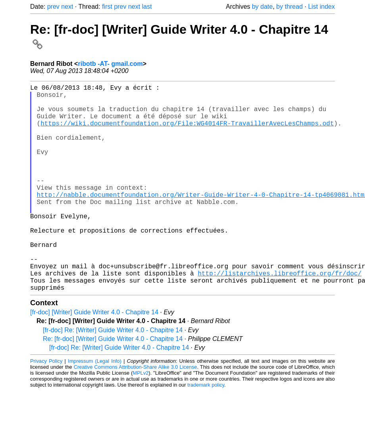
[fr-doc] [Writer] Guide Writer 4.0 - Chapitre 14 (94, 358)
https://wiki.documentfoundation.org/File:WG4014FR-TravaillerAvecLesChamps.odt (187, 132)
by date (262, 6)
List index (321, 6)
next (67, 6)
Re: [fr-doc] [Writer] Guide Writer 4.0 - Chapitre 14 (112, 384)
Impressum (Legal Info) (94, 407)
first (107, 6)
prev (53, 6)
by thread (289, 6)
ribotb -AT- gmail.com (110, 63)
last (147, 6)
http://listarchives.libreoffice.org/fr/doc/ (279, 316)
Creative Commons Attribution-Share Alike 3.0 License (135, 413)
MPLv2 (141, 419)
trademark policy (205, 431)
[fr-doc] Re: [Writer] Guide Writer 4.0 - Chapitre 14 (112, 376)
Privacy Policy (46, 407)
